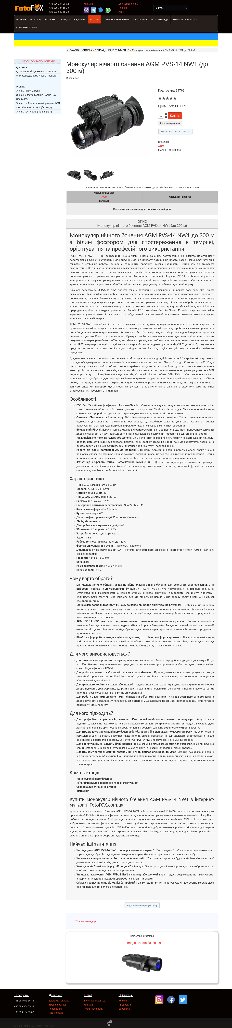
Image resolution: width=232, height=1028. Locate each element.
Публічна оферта (93, 1008)
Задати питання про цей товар (142, 905)
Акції (121, 11)
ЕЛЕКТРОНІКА (140, 19)
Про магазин (56, 1012)
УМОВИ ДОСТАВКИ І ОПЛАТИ (38, 61)
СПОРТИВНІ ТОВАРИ (26, 27)
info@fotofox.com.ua (95, 1000)
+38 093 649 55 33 (24, 1000)
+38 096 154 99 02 (24, 1012)
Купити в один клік (170, 123)
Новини (123, 7)
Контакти (89, 3)
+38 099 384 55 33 (24, 1006)
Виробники (124, 1008)
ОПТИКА (94, 19)
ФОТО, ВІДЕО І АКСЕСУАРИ (43, 19)
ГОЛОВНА (21, 19)
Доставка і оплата (128, 3)
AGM (161, 145)
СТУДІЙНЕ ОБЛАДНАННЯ (73, 19)
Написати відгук (87, 921)
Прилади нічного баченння (142, 943)
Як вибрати (125, 1004)
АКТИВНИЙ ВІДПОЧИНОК (184, 19)
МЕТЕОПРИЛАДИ (159, 19)
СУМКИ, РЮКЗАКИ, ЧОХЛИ (116, 19)
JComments (214, 931)
